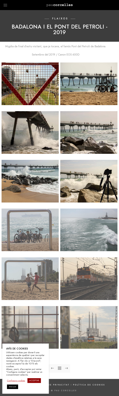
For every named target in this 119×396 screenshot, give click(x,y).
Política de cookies (89, 385)
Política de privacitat (52, 385)
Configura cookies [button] (16, 380)
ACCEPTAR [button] (34, 380)
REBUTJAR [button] (12, 387)
